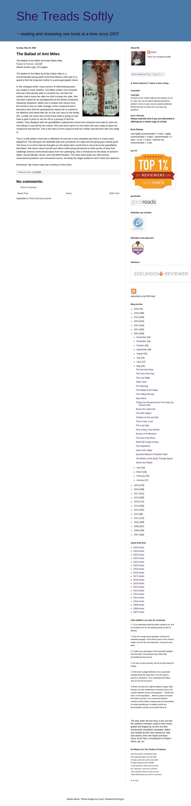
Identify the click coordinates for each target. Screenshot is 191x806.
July (138, 358)
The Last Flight (143, 378)
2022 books (138, 558)
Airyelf (101, 799)
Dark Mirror (141, 398)
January (140, 480)
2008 (136, 530)
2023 (136, 321)
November (141, 341)
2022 (136, 325)
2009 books (138, 605)
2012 (136, 514)
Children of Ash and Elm (147, 417)
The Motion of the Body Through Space (154, 458)
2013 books (138, 590)
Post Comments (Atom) (40, 198)
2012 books (138, 594)
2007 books (138, 612)
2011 (136, 518)
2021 (136, 329)
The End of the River (145, 438)
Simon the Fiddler (144, 462)
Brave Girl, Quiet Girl (145, 409)
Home (69, 193)
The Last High (142, 425)
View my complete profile (159, 57)
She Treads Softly (65, 16)
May (138, 366)
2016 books (138, 580)
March (139, 472)
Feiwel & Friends (24, 64)
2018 (136, 489)
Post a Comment (28, 187)
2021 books (138, 562)
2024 (136, 317)
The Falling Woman (145, 394)
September (141, 349)
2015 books (138, 583)
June (139, 362)
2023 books (138, 555)
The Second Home (145, 369)
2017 (136, 493)
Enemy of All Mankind (146, 434)
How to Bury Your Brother (148, 429)
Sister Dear (141, 382)
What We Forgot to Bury (147, 442)
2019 (136, 485)
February (140, 476)
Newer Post (22, 193)
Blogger (120, 799)
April (138, 467)
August (140, 353)
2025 (136, 313)
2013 (136, 510)
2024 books (138, 551)
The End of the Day (145, 373)
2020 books (138, 565)
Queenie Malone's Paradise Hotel (151, 454)
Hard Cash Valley (144, 450)
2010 (136, 522)
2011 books (138, 597)
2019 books (138, 569)
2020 (136, 333)
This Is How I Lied (144, 421)
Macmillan (66, 164)
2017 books (138, 576)
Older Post (114, 193)
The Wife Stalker (144, 413)
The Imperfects (143, 446)
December (141, 337)
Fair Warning (142, 386)
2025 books (138, 547)
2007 (136, 534)
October (140, 345)
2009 (136, 526)
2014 (136, 506)
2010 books (138, 601)
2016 (136, 497)
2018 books (138, 572)
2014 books (138, 587)
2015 (136, 501)
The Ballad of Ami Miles (147, 390)
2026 (136, 309)
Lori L (154, 52)
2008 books (138, 608)
